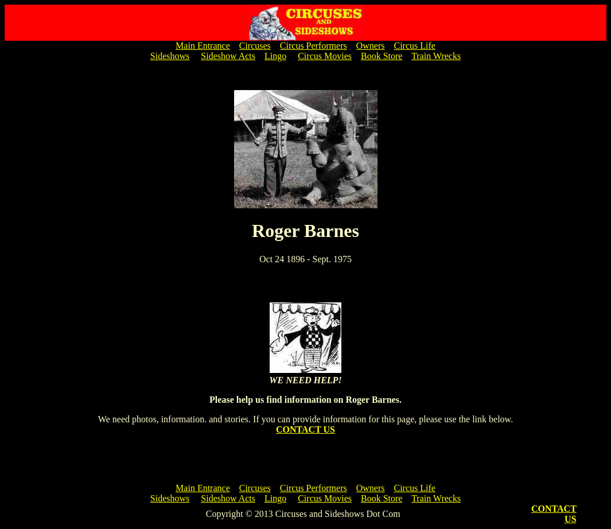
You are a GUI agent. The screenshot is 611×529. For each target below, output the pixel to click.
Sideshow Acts (228, 56)
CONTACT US (305, 429)
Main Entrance (203, 45)
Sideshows (169, 56)
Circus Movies (325, 56)
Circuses (255, 45)
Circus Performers (313, 45)
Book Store (381, 56)
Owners (370, 45)
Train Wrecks (436, 56)
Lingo (275, 56)
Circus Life (414, 45)
